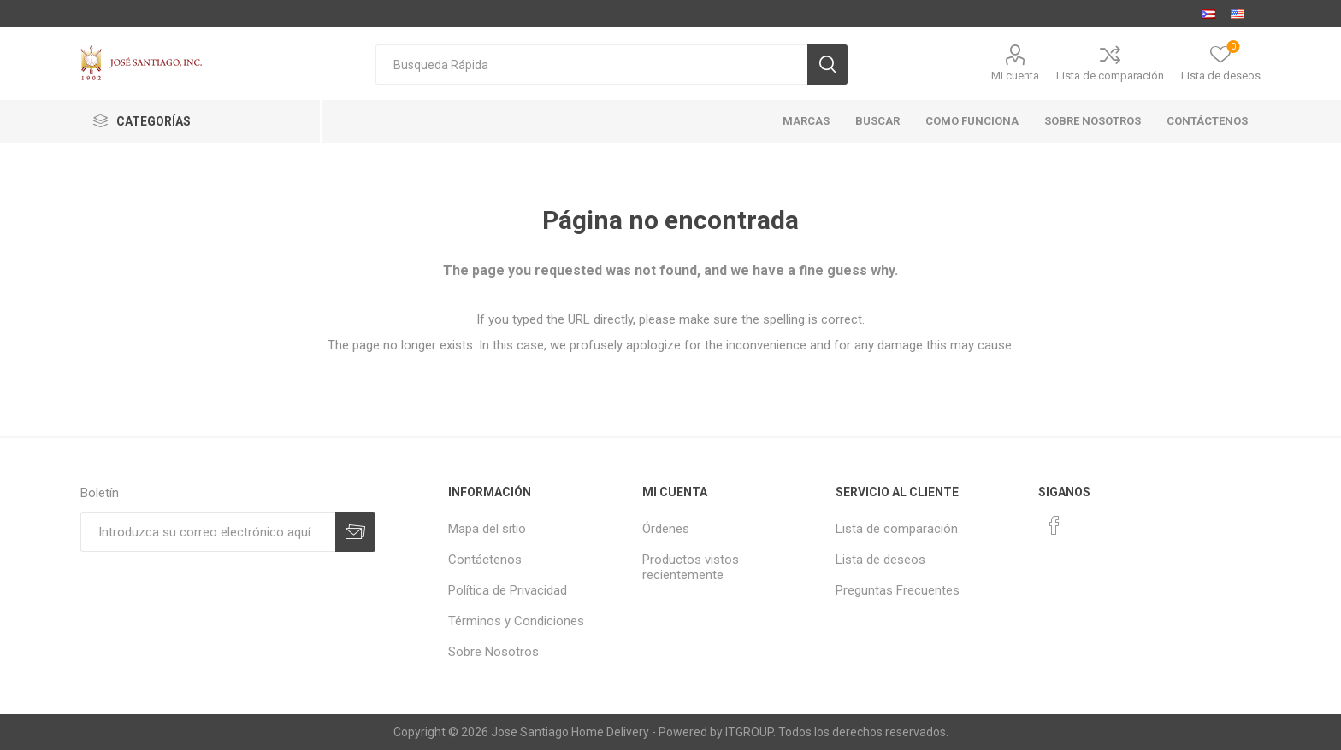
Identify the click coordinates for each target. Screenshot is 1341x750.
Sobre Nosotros (493, 651)
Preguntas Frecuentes (898, 590)
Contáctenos (485, 559)
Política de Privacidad (507, 590)
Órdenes (665, 528)
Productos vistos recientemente (690, 567)
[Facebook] (1054, 525)
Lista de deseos (880, 559)
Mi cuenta (1015, 75)
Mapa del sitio (487, 528)
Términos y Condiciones (516, 621)
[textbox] (591, 64)
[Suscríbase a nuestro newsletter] (207, 532)
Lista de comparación (1110, 75)
